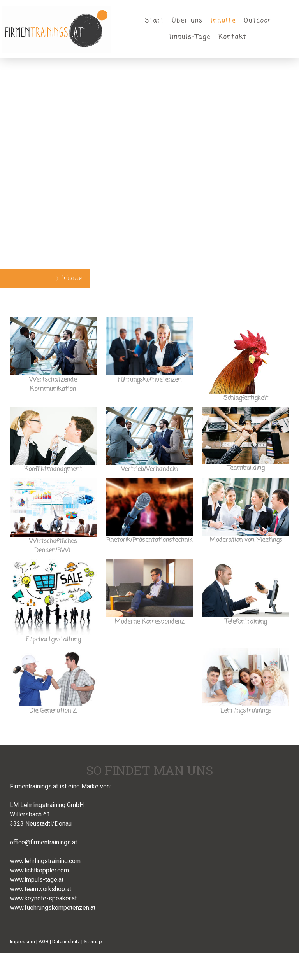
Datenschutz (66, 941)
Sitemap (93, 941)
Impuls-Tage (190, 37)
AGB (44, 941)
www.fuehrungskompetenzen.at (52, 907)
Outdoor (257, 21)
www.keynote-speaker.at (43, 898)
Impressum (22, 941)
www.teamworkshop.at (40, 889)
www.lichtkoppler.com (39, 870)
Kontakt (232, 37)
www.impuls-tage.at (36, 879)
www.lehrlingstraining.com (45, 861)
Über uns (187, 21)
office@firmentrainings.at (43, 842)
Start (154, 21)
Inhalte (223, 21)
